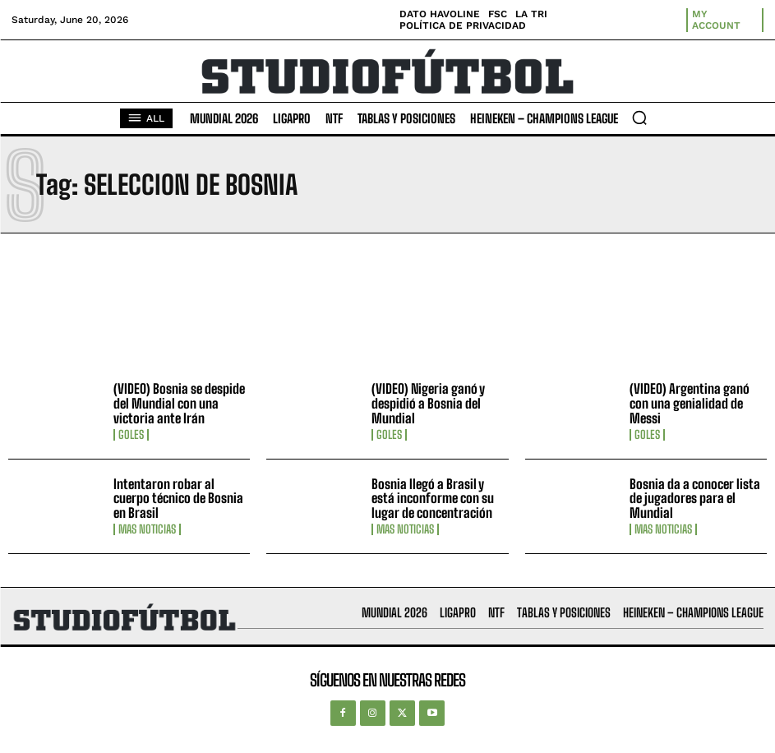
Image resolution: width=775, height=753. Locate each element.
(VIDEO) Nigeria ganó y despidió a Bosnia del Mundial (428, 403)
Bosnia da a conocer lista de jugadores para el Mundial (695, 498)
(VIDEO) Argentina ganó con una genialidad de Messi (690, 403)
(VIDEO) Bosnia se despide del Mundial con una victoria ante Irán (179, 403)
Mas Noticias (147, 529)
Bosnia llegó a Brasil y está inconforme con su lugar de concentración (432, 498)
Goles (131, 435)
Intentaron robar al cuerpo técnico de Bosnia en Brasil (178, 498)
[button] (639, 117)
